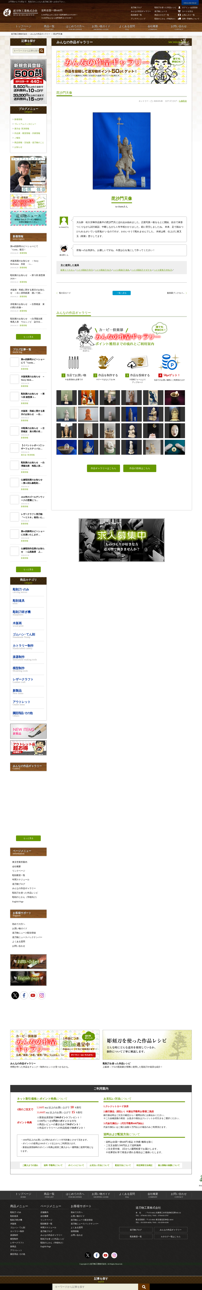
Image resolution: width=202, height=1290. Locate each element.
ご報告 (17, 138)
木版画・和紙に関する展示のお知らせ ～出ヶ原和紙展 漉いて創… (28, 293)
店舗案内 (44, 1212)
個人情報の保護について (169, 1165)
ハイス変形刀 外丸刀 (163, 270)
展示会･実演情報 (21, 128)
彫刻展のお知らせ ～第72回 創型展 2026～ (28, 278)
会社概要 (153, 28)
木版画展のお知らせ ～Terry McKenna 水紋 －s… (28, 264)
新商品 (13, 1246)
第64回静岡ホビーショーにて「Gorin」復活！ (28, 249)
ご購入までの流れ (30, 1165)
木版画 (13, 1224)
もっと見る (28, 337)
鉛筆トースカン (67, 270)
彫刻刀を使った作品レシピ (25, 893)
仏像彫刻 (183, 101)
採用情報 (75, 1231)
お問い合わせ (179, 28)
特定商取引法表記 (144, 1165)
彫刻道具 (14, 1216)
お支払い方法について (99, 1165)
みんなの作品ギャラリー (24, 888)
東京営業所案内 (19, 862)
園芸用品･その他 (17, 1254)
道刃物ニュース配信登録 (24, 933)
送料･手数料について (53, 1165)
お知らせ (18, 147)
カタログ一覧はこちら (171, 1236)
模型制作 (14, 1239)
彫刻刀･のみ (15, 1212)
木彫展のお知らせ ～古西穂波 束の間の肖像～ (28, 307)
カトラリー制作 (17, 1231)
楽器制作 (14, 1235)
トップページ (23, 28)
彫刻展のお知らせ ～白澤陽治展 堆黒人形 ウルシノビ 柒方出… (28, 322)
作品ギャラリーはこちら (103, 468)
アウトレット (16, 1250)
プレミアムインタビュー (25, 124)
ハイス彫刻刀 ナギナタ (141, 270)
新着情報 (18, 119)
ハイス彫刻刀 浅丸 (121, 270)
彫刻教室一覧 (18, 875)
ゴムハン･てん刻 (17, 1227)
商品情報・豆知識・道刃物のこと (29, 142)
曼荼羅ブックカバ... (175, 293)
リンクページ (18, 871)
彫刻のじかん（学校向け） (25, 897)
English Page (17, 901)
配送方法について (123, 1165)
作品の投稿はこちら (139, 468)
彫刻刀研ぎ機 (16, 1220)
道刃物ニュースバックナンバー (27, 937)
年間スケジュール (20, 879)
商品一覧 (49, 28)
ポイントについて (76, 1165)
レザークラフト (17, 1243)
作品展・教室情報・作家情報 (27, 133)
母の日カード (65, 293)
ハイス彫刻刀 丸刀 (103, 270)
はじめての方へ (75, 28)
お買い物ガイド (101, 28)
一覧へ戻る (122, 293)
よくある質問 (127, 28)
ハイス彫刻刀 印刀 (84, 270)
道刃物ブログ (18, 884)
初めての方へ (18, 924)
